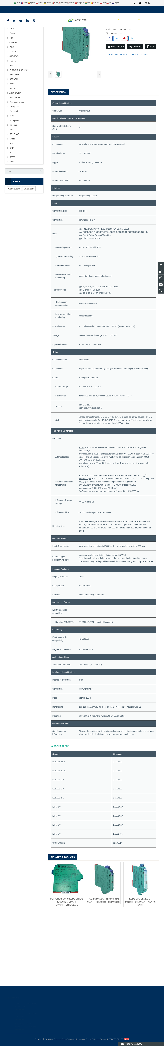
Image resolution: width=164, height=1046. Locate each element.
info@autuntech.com (36, 9)
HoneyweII (14, 146)
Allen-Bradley (15, 119)
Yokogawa (14, 132)
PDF (151, 72)
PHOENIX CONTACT (19, 96)
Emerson (13, 151)
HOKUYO (13, 178)
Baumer (12, 114)
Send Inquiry (116, 72)
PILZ (11, 73)
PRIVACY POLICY (116, 1039)
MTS (11, 141)
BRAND (48, 34)
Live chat (136, 72)
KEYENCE (14, 160)
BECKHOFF (14, 123)
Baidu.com (29, 214)
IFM (11, 63)
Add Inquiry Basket (117, 79)
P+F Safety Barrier (80, 34)
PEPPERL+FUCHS (62, 34)
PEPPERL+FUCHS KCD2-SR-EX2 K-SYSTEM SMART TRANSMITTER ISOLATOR (67, 927)
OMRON (13, 68)
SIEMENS (13, 82)
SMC (11, 91)
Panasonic (14, 137)
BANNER (13, 105)
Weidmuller (14, 100)
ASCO (12, 155)
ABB (11, 169)
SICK (11, 54)
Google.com (14, 214)
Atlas (11, 187)
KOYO (12, 183)
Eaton (12, 59)
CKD (11, 174)
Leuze (12, 164)
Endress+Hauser (16, 128)
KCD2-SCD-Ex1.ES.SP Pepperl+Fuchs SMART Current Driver (140, 927)
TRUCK (12, 77)
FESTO (12, 86)
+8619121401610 (15, 9)
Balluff (12, 109)
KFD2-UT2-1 (116, 59)
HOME (38, 34)
